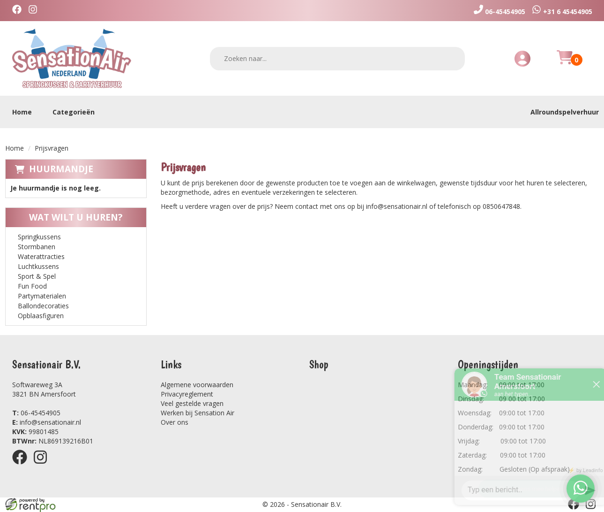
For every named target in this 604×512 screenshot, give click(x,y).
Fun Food (32, 286)
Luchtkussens (38, 266)
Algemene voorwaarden (197, 384)
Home (22, 111)
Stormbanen (36, 246)
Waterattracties (41, 256)
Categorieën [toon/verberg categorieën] (78, 111)
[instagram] (35, 10)
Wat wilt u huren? (68, 217)
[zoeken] (451, 58)
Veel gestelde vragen (192, 403)
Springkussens (39, 236)
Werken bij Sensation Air (197, 412)
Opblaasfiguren (41, 315)
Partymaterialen (42, 295)
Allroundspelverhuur (564, 111)
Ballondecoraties (43, 305)
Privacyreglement (187, 394)
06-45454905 (36, 412)
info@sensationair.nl (46, 422)
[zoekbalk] (337, 58)
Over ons (174, 422)
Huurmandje (61, 169)
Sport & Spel (37, 276)
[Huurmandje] (565, 62)
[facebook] (19, 10)
